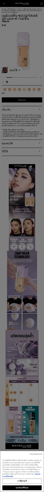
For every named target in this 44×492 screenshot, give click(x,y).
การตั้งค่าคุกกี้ (22, 484)
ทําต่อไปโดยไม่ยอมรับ (36, 457)
